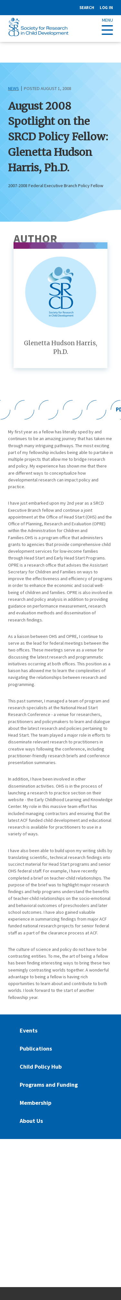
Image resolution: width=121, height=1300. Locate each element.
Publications (36, 1048)
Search (86, 7)
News (13, 88)
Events (28, 1030)
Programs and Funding (49, 1084)
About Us (31, 1120)
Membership (35, 1102)
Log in (106, 7)
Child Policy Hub (41, 1066)
